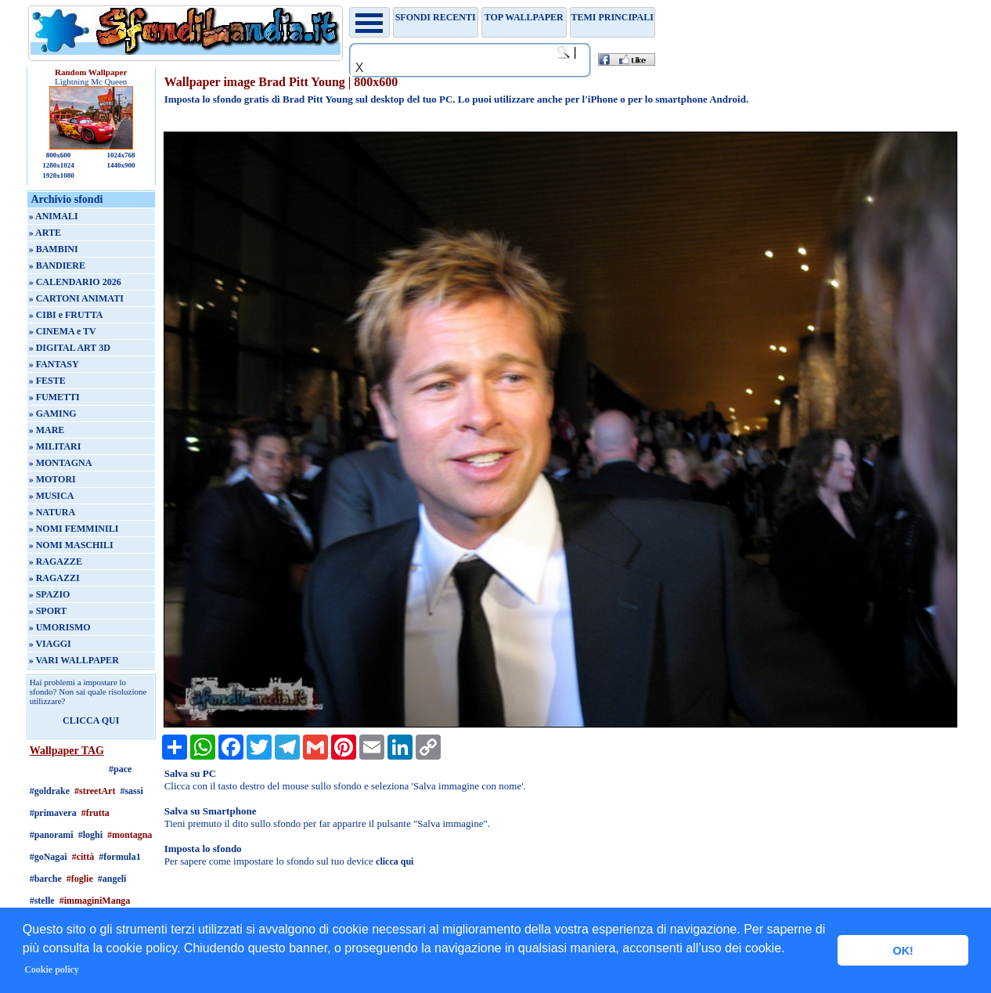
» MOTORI (52, 479)
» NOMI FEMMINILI (74, 528)
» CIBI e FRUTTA (66, 314)
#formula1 (119, 856)
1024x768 (120, 155)
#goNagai (48, 856)
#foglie (80, 878)
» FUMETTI (54, 397)
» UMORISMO (60, 627)
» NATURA (52, 512)
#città (83, 856)
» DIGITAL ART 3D (69, 347)
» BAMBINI (53, 249)
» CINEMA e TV (62, 331)
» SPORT (48, 610)
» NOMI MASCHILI (71, 545)
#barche (46, 878)
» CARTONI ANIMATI (76, 298)
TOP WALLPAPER (524, 17)
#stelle (42, 900)
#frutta (95, 812)
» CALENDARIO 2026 (75, 281)
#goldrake (50, 790)
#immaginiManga (95, 900)
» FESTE (47, 380)
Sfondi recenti (435, 17)
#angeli (112, 878)
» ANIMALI (53, 216)
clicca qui (394, 861)
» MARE (47, 429)
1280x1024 (58, 165)
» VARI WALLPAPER (74, 660)
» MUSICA (51, 495)
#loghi (90, 834)
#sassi (131, 790)
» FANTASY (54, 364)
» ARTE (45, 232)
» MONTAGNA (60, 462)
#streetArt (94, 790)
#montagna (129, 834)
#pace (120, 769)
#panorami (52, 834)
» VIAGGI (50, 643)
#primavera (53, 812)
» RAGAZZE (55, 561)
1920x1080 (58, 175)
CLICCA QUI (91, 720)
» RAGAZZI (54, 577)
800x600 (58, 155)
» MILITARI (55, 446)
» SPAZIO (49, 594)
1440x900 (120, 165)
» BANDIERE (57, 265)
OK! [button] (902, 950)
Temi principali (612, 17)
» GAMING (53, 413)
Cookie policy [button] (51, 969)
